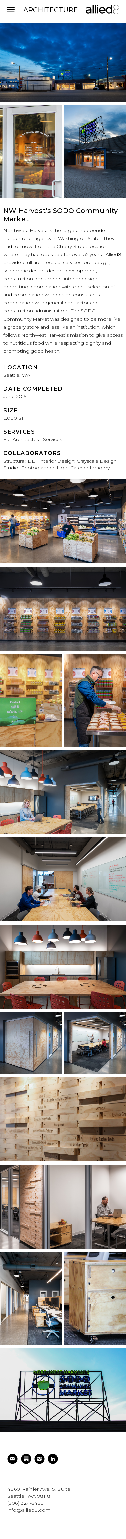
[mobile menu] (10, 10)
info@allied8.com (28, 1510)
